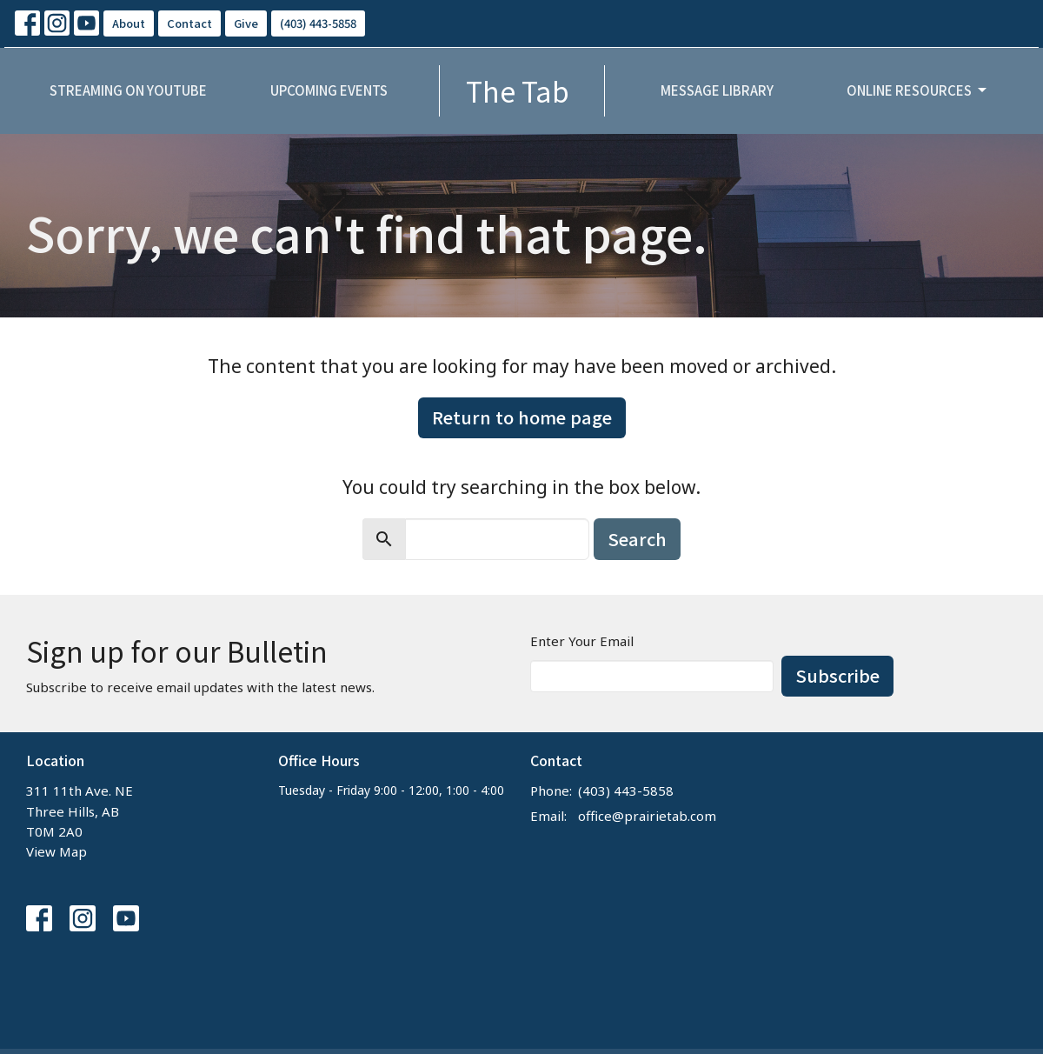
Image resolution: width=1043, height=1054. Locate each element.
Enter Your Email (582, 641)
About (128, 23)
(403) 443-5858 (318, 23)
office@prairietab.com (647, 815)
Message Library (717, 90)
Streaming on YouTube (128, 90)
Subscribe (837, 675)
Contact (189, 23)
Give (246, 23)
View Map (56, 851)
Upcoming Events (329, 90)
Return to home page (522, 417)
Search (637, 538)
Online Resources (918, 90)
